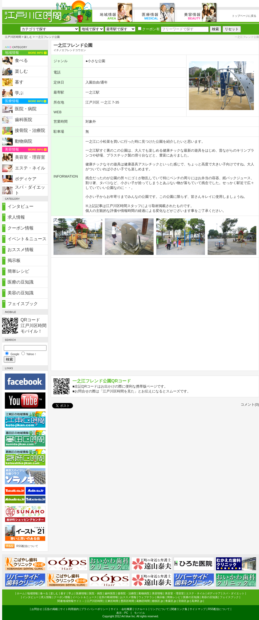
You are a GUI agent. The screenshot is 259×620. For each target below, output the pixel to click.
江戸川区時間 (13, 36)
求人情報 (16, 217)
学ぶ (19, 93)
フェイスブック (23, 303)
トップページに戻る (244, 15)
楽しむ (28, 36)
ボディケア (25, 178)
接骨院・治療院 (30, 130)
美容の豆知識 (21, 293)
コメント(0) (250, 404)
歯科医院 (23, 119)
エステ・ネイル (30, 168)
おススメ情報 (21, 249)
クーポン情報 (21, 228)
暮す (19, 82)
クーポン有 (149, 29)
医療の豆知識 (21, 282)
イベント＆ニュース (27, 238)
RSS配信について (27, 546)
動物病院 (23, 141)
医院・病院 (25, 108)
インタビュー (21, 206)
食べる (21, 60)
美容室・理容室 (30, 157)
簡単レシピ (18, 271)
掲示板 (14, 260)
